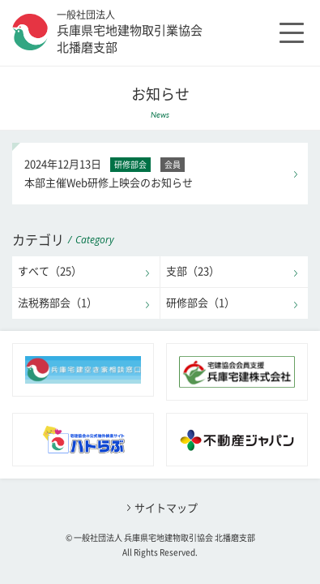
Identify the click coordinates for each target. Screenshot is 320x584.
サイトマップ (166, 508)
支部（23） (193, 271)
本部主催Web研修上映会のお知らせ (160, 171)
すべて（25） (50, 271)
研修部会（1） (200, 303)
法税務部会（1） (57, 303)
